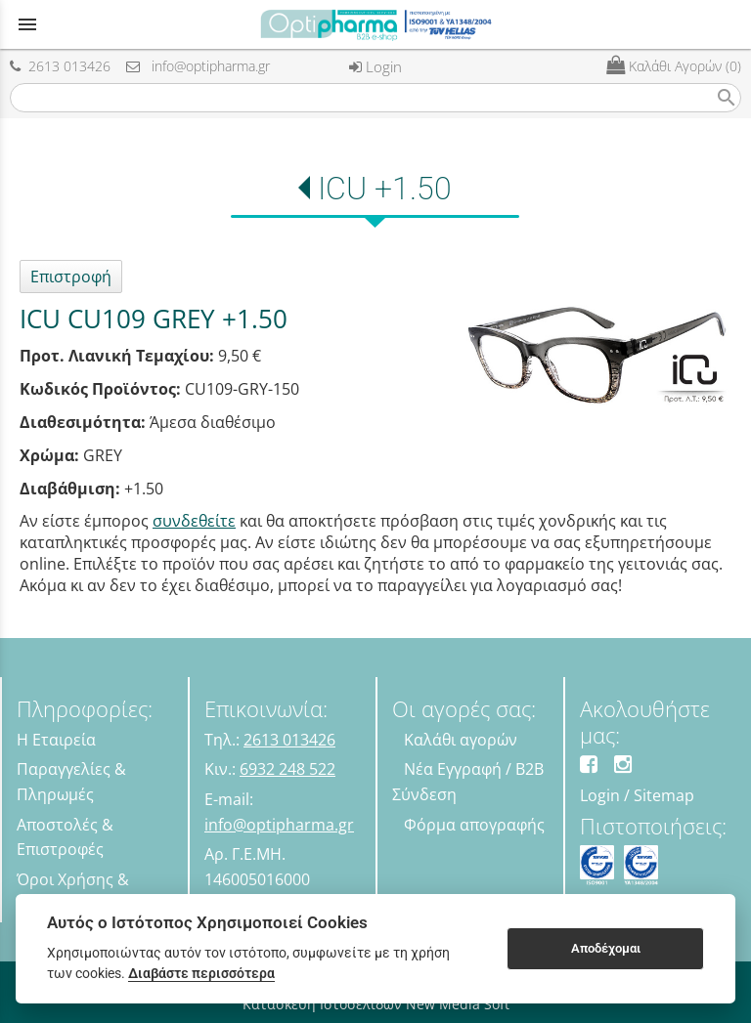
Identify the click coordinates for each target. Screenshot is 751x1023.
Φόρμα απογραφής (474, 824)
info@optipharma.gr (198, 66)
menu (27, 24)
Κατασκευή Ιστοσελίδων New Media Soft (376, 1004)
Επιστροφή (70, 276)
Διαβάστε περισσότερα (201, 973)
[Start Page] (375, 24)
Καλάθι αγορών (460, 739)
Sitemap (664, 795)
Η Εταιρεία (56, 739)
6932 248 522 (287, 769)
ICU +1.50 (385, 188)
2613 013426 (60, 66)
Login (375, 66)
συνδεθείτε (194, 521)
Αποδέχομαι (606, 948)
